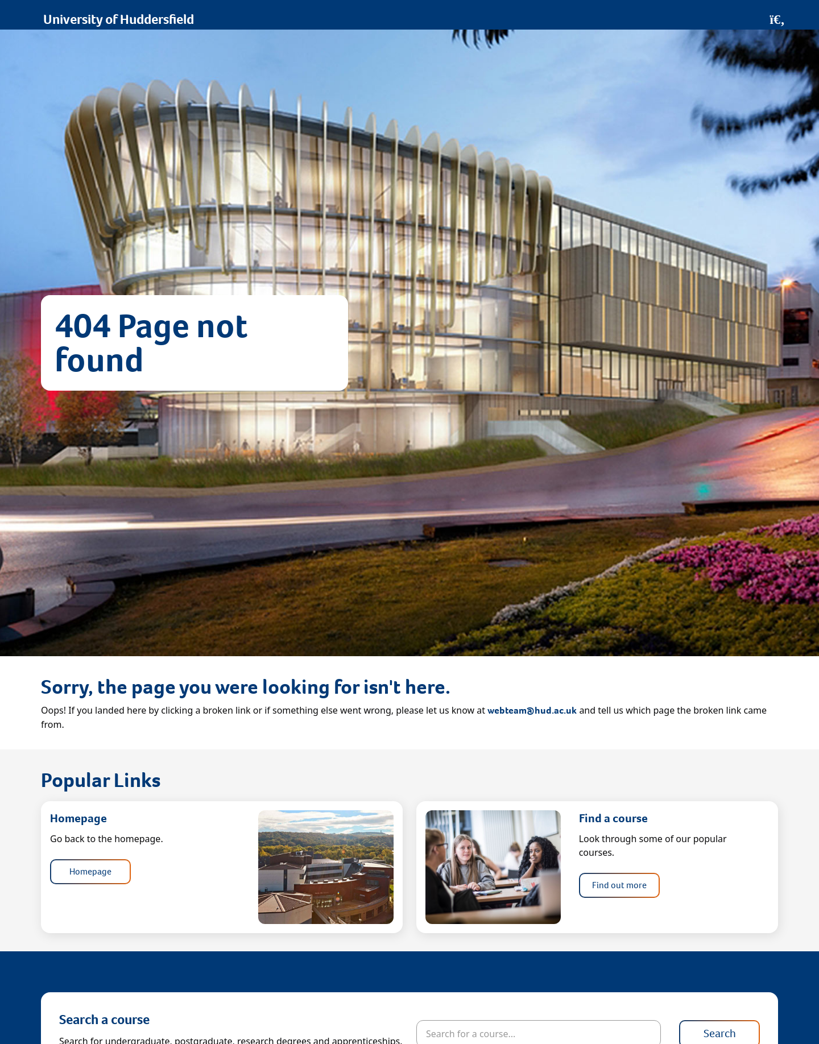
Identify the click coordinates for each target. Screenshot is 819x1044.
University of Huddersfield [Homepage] (118, 19)
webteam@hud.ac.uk (532, 710)
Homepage (90, 871)
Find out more (619, 885)
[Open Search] (777, 19)
